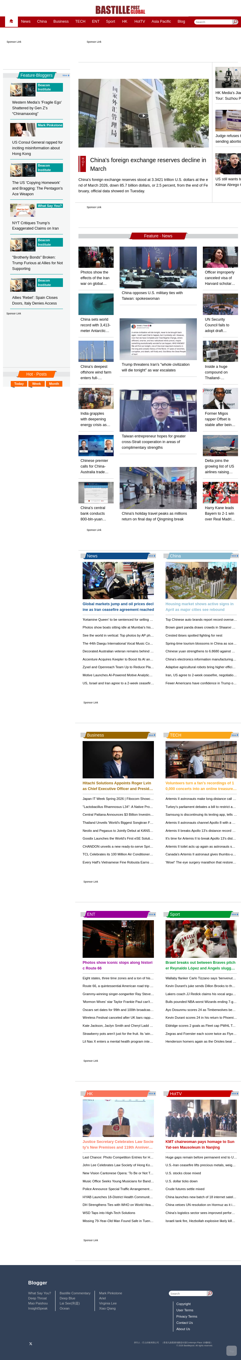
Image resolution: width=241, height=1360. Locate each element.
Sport (110, 21)
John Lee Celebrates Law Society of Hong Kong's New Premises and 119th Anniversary (148, 1165)
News (26, 21)
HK (124, 21)
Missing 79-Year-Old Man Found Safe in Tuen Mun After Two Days (132, 1221)
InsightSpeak (38, 1308)
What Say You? (39, 1293)
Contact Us (184, 1322)
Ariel (102, 1298)
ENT (95, 21)
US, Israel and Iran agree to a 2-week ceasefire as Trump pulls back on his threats (143, 683)
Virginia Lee (108, 1303)
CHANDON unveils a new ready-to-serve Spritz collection (125, 846)
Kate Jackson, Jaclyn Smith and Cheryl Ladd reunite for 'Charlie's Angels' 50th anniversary (150, 1025)
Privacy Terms (186, 1316)
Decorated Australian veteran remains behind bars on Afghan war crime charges (142, 651)
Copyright (183, 1304)
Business (61, 21)
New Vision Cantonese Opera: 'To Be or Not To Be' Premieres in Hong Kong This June (146, 1173)
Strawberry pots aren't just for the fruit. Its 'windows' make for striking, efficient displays (146, 1033)
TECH (80, 21)
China (42, 21)
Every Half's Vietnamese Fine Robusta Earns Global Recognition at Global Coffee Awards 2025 (153, 862)
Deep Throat (37, 1298)
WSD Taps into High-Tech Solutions (109, 1213)
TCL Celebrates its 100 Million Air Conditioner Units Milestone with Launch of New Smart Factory (154, 854)
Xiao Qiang (107, 1308)
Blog (181, 21)
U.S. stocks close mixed (183, 1173)
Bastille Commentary (75, 1293)
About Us (183, 1329)
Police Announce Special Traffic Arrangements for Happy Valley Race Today (139, 1189)
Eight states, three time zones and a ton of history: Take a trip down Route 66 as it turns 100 (150, 978)
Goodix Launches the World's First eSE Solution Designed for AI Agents (136, 838)
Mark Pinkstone (110, 1293)
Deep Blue (67, 1298)
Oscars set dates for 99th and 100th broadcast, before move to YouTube (136, 1010)
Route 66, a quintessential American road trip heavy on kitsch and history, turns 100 (144, 986)
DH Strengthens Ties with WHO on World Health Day (122, 1205)
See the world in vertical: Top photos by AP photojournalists (126, 635)
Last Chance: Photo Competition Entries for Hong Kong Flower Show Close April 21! (145, 1157)
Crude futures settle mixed (185, 1189)
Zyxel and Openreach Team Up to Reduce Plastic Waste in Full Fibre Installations (143, 667)
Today (19, 383)
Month (54, 383)
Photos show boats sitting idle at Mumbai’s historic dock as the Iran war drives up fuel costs (150, 627)
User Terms (184, 1310)
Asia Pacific (161, 21)
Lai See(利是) (70, 1303)
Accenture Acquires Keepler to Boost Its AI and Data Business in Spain (135, 659)
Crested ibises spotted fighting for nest (194, 635)
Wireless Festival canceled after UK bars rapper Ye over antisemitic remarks (139, 1017)
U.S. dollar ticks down (182, 1181)
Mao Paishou (38, 1303)
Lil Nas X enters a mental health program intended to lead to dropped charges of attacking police (154, 1041)
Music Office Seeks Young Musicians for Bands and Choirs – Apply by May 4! (140, 1181)
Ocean (64, 1308)
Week (36, 383)
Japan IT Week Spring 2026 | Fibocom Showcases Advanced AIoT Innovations (141, 798)
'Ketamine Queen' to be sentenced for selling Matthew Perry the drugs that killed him (145, 619)
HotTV (140, 21)
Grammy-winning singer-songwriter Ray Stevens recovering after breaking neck (141, 994)
